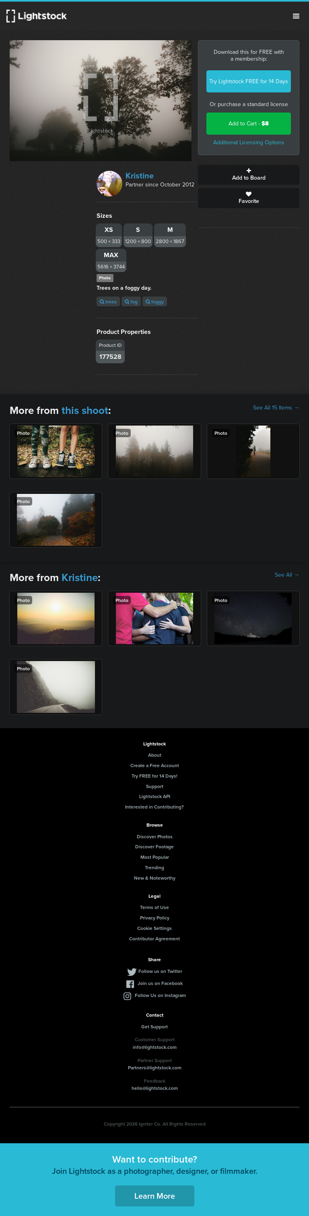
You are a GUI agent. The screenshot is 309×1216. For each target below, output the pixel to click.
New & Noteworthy (154, 877)
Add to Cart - (249, 123)
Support (154, 786)
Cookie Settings (154, 928)
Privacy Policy (154, 917)
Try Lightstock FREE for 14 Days (248, 81)
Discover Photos (155, 836)
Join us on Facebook (160, 983)
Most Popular (154, 857)
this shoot (85, 410)
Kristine (140, 176)
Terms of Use (154, 907)
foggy (155, 301)
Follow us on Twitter (160, 971)
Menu (296, 16)
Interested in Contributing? (154, 806)
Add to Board (249, 175)
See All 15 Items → (276, 408)
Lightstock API (154, 796)
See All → (287, 575)
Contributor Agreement (154, 938)
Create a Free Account (154, 765)
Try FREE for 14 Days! (154, 775)
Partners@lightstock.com (154, 1067)
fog (131, 301)
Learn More (154, 1196)
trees (108, 301)
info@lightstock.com (155, 1047)
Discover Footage (154, 846)
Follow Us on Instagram (160, 995)
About (154, 754)
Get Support (154, 1026)
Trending (154, 867)
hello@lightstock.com (155, 1088)
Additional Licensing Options (248, 142)
